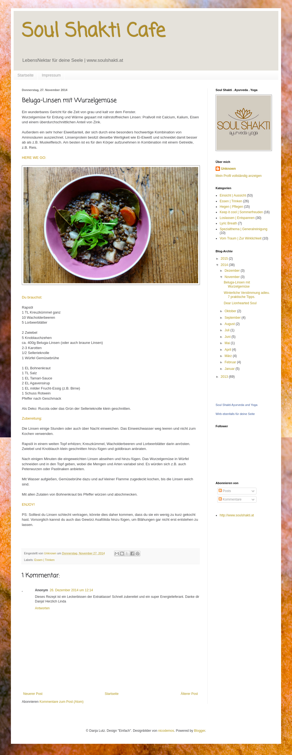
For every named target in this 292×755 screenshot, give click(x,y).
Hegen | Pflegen (231, 207)
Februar (231, 362)
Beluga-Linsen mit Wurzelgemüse (237, 284)
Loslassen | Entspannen (237, 218)
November (233, 277)
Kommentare (230, 499)
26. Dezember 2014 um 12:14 (71, 590)
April (228, 350)
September (233, 318)
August (230, 324)
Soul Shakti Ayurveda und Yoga (236, 404)
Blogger (199, 731)
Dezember (233, 271)
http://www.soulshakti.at (237, 515)
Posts (225, 491)
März (229, 356)
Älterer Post (189, 694)
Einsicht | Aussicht (233, 195)
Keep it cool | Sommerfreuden (241, 212)
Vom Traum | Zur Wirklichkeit (240, 238)
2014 (225, 265)
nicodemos (166, 731)
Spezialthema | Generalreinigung (243, 229)
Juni (228, 337)
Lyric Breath (228, 223)
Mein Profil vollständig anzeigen (239, 176)
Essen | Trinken (44, 559)
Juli (227, 330)
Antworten (42, 608)
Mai (228, 343)
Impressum (51, 75)
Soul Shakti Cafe (93, 31)
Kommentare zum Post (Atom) (62, 702)
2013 (225, 377)
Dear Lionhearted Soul (240, 303)
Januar (230, 369)
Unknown (228, 169)
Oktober (231, 311)
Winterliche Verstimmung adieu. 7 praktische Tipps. (247, 295)
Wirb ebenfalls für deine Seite (235, 413)
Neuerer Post (33, 694)
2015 (225, 259)
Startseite (25, 75)
